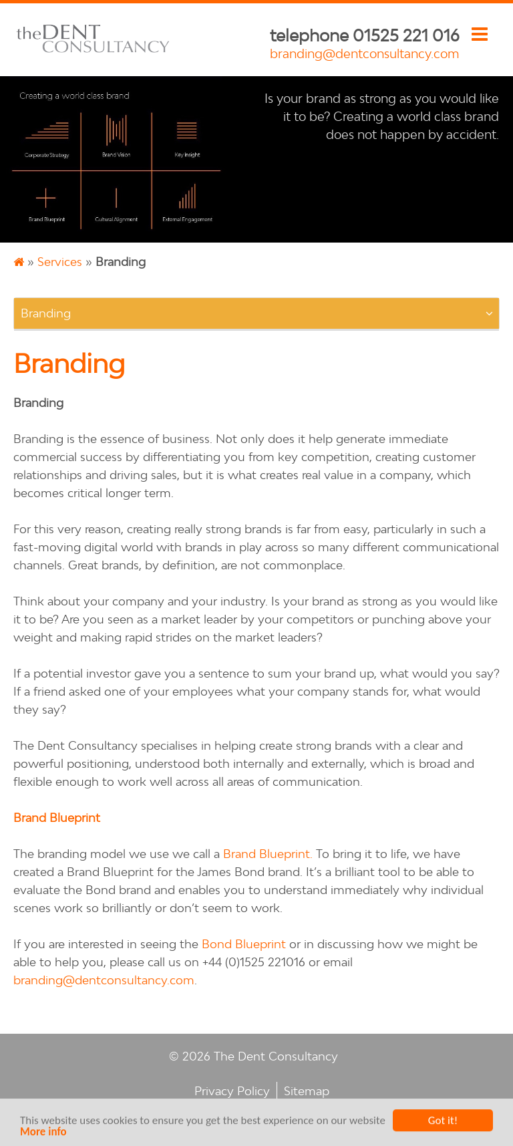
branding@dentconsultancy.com (365, 53)
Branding (46, 313)
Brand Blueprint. (268, 854)
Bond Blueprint (244, 944)
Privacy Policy (232, 1091)
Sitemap (306, 1091)
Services (59, 262)
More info (43, 1135)
